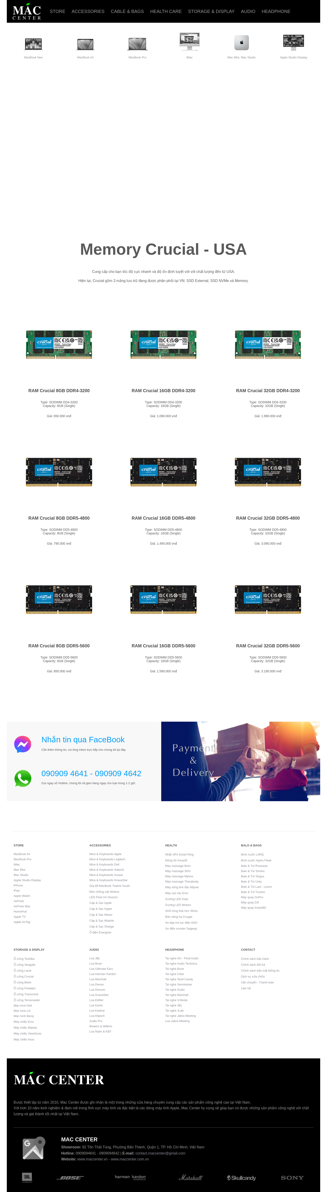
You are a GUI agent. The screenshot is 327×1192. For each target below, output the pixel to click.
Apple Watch (22, 896)
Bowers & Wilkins (100, 1026)
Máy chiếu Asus (24, 1039)
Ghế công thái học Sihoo (181, 911)
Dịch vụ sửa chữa (253, 976)
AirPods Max (22, 906)
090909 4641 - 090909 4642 (91, 773)
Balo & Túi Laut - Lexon (256, 886)
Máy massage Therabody (181, 881)
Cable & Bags (127, 11)
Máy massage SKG (178, 871)
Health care (166, 11)
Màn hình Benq (24, 1016)
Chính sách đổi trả (253, 964)
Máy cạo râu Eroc (176, 893)
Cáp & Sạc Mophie (101, 920)
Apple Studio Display (293, 57)
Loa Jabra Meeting (177, 1021)
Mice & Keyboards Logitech (107, 859)
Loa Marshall (97, 979)
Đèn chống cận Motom (104, 891)
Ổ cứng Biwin (22, 982)
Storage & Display (211, 11)
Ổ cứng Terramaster (27, 1000)
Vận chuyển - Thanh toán (257, 982)
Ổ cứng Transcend (26, 994)
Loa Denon (96, 984)
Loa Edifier (96, 1000)
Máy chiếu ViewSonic (28, 1033)
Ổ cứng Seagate (24, 964)
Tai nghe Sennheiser (178, 984)
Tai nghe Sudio (175, 989)
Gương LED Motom (178, 905)
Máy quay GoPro (252, 897)
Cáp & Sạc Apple (100, 903)
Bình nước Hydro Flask (256, 860)
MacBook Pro (137, 57)
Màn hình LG (22, 1010)
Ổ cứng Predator (25, 988)
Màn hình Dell (23, 1005)
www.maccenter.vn (92, 1159)
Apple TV (20, 916)
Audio (248, 11)
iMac (189, 57)
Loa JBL (94, 958)
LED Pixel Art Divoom (103, 897)
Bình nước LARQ (252, 854)
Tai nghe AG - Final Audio (182, 958)
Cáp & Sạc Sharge (101, 926)
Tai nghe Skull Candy (179, 979)
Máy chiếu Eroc (24, 1021)
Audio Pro (95, 1021)
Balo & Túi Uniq (251, 881)
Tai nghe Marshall (176, 995)
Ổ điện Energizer (100, 932)
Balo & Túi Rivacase (254, 866)
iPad (17, 890)
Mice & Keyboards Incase (106, 875)
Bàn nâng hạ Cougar (179, 916)
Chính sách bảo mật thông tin (260, 970)
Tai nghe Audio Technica (181, 963)
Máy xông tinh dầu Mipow (182, 887)
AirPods (19, 901)
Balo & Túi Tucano (253, 892)
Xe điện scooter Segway (181, 928)
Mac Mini (19, 869)
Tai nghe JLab (174, 1010)
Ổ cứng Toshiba (24, 958)
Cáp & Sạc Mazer (101, 914)
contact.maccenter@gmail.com (161, 1153)
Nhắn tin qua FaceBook (83, 739)
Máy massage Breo (178, 866)
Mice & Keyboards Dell (104, 864)
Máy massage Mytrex (179, 876)
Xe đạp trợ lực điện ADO (181, 922)
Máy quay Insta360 (253, 907)
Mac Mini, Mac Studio (242, 57)
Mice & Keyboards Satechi (106, 869)
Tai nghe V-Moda (176, 1000)
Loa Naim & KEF (100, 1031)
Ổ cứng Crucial (24, 976)
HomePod (20, 911)
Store (57, 11)
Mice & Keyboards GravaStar (108, 880)
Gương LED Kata (176, 899)
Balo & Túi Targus (252, 876)
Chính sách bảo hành (255, 958)
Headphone (276, 11)
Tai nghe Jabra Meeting (180, 1015)
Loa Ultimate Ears (101, 968)
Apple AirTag (22, 922)
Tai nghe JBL (173, 1005)
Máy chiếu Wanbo (25, 1027)
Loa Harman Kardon (102, 974)
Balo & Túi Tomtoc (253, 871)
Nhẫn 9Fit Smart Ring (179, 854)
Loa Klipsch (97, 1015)
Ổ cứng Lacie (22, 970)
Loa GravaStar (99, 995)
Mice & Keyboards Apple (105, 854)
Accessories (88, 11)
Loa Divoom (97, 989)
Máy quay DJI (250, 902)
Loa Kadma (97, 1010)
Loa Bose (95, 963)
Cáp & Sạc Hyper (100, 908)
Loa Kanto (96, 1005)
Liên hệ (245, 988)
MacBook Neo (33, 57)
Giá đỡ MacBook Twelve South (109, 886)
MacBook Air (85, 57)
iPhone (18, 885)
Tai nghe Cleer (174, 974)
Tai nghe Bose (174, 968)
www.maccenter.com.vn (130, 1159)
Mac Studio (21, 875)
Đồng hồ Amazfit (176, 860)
